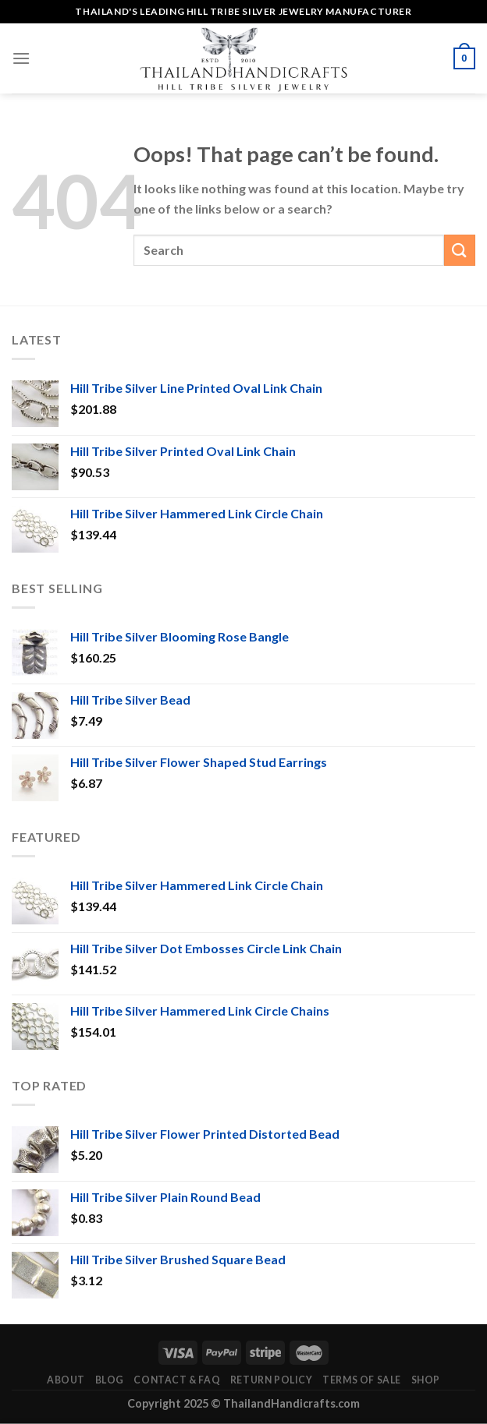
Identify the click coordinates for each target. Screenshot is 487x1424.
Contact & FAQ (176, 1380)
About (66, 1380)
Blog (109, 1380)
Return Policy (271, 1380)
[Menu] (21, 58)
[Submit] (459, 250)
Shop (425, 1380)
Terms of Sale (361, 1380)
